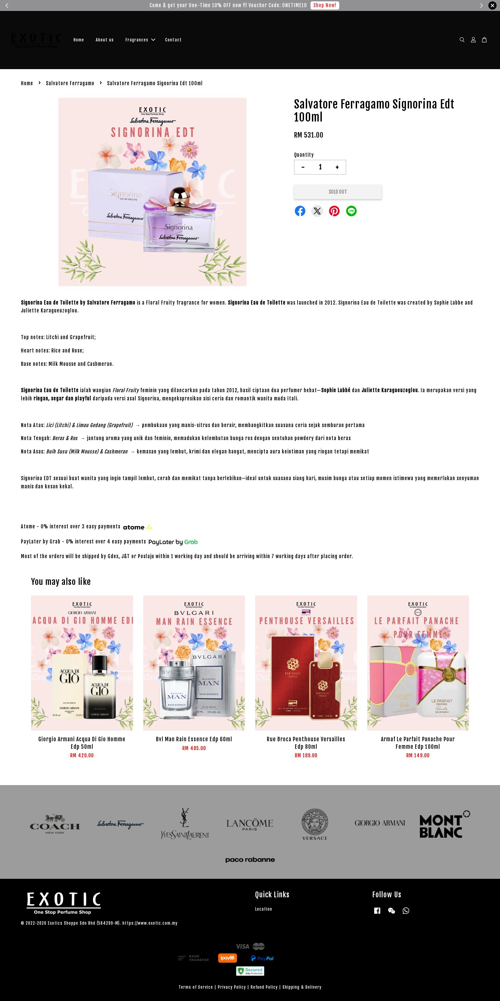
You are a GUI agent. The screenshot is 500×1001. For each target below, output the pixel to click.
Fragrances (140, 39)
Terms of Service (196, 987)
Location (263, 909)
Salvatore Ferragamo (70, 83)
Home (79, 39)
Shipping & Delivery (301, 987)
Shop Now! (325, 5)
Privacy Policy (232, 987)
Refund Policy (264, 987)
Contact (173, 39)
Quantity (304, 155)
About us (105, 39)
